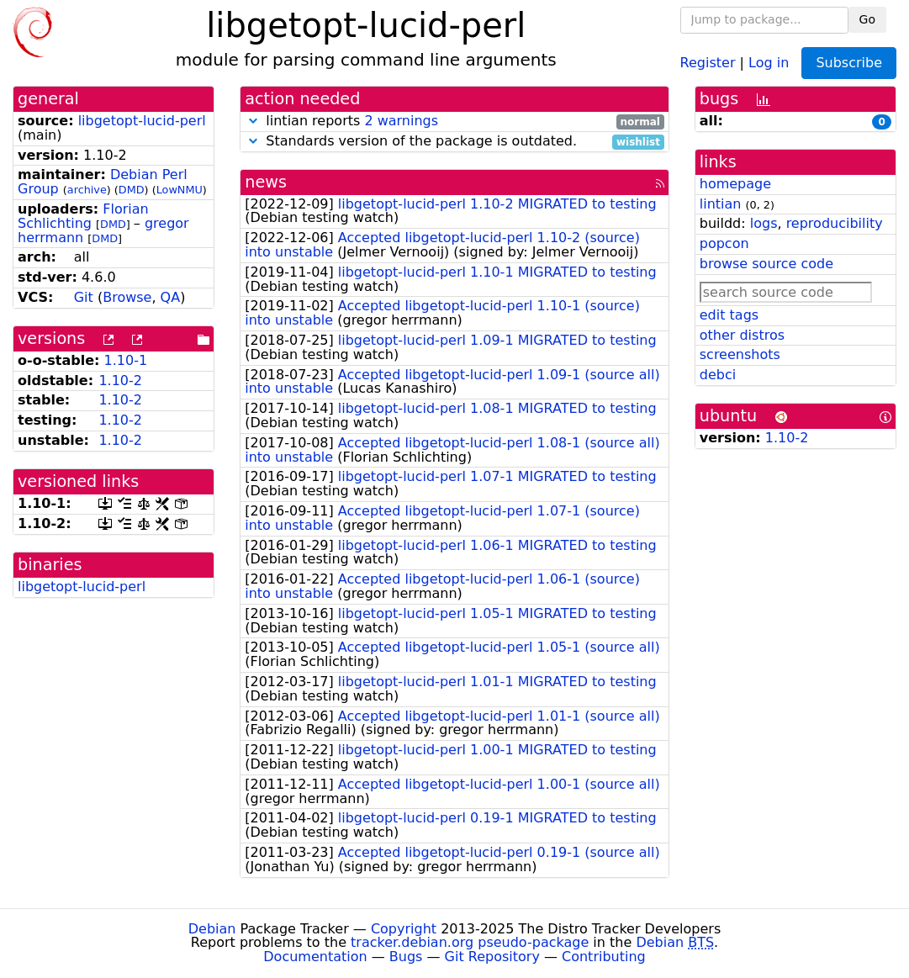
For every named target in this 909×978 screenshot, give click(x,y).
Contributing (604, 957)
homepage (735, 184)
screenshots (740, 354)
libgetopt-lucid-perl (142, 121)
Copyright (403, 929)
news (266, 182)
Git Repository (492, 957)
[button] (253, 121)
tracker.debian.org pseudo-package (470, 942)
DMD (132, 189)
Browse (127, 297)
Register (708, 62)
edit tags (729, 315)
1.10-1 (126, 360)
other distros (742, 335)
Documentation (315, 957)
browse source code (766, 264)
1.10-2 (120, 381)
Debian (212, 929)
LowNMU (179, 189)
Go (867, 19)
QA (171, 297)
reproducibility (834, 223)
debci (718, 375)
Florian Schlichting (83, 216)
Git (83, 297)
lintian (721, 204)
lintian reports (454, 121)
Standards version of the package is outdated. (454, 142)
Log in (768, 62)
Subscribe (849, 63)
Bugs (406, 957)
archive (87, 189)
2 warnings (401, 121)
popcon (724, 243)
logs (764, 223)
